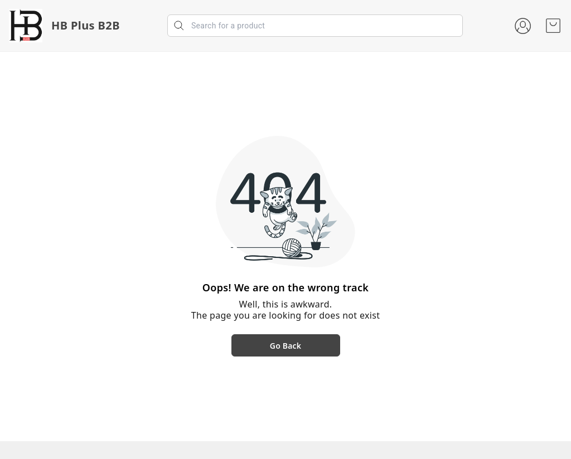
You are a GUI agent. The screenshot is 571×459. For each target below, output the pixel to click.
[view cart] (553, 25)
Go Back (285, 345)
